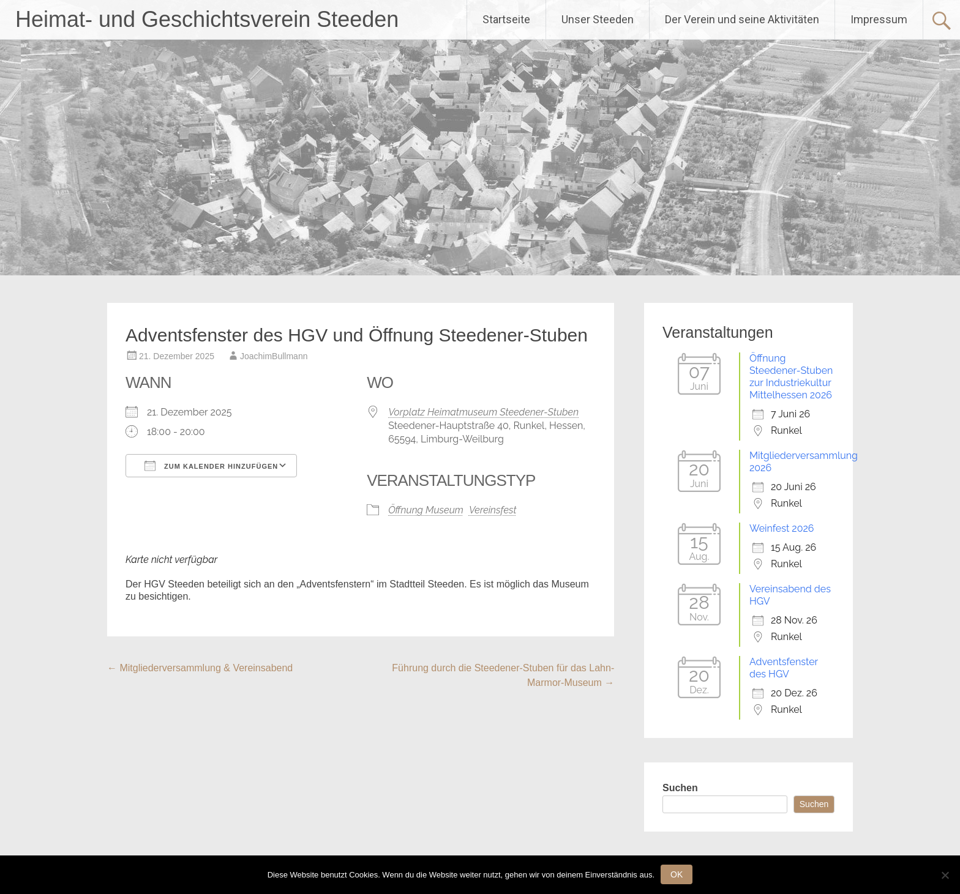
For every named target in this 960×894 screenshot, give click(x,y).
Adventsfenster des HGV (783, 668)
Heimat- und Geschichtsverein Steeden (207, 19)
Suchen (680, 788)
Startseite (506, 19)
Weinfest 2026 (781, 528)
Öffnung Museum (425, 510)
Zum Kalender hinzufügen (211, 465)
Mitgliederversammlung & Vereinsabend (200, 668)
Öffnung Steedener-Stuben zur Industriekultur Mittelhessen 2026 (791, 376)
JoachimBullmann (274, 356)
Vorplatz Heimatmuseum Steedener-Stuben (483, 412)
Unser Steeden (597, 19)
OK (676, 874)
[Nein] (945, 875)
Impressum (878, 19)
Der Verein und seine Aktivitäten (742, 19)
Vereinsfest (493, 510)
